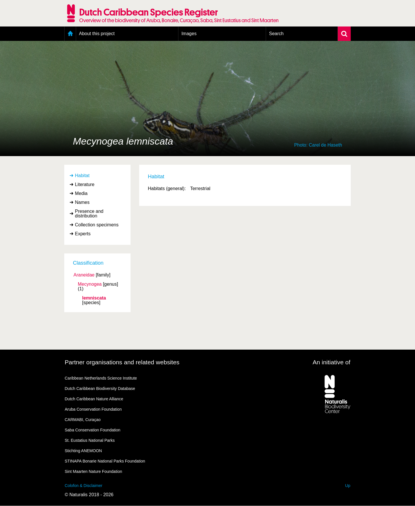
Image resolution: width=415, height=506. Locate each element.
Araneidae (84, 275)
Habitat (82, 175)
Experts (82, 233)
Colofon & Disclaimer (84, 485)
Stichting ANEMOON (83, 450)
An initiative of (331, 362)
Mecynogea (90, 284)
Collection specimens (96, 224)
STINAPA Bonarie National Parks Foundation (105, 461)
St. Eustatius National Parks (90, 440)
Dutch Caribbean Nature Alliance (94, 399)
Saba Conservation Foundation (92, 430)
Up (347, 485)
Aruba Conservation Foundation (93, 409)
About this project (97, 33)
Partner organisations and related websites (122, 362)
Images (188, 33)
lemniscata (94, 298)
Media (81, 193)
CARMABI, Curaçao (83, 419)
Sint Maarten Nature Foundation (93, 471)
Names (82, 202)
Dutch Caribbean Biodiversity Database (100, 388)
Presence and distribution (89, 213)
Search (276, 33)
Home (70, 33)
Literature (85, 184)
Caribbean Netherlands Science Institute (101, 378)
